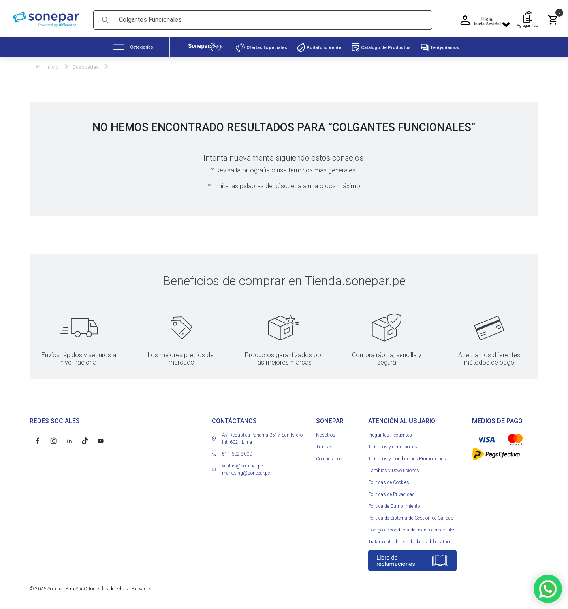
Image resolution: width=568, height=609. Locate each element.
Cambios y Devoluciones (393, 468)
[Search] (273, 17)
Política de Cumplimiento (394, 504)
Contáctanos (329, 456)
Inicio (47, 65)
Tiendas (324, 444)
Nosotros (325, 432)
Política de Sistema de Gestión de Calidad (410, 515)
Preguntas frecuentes (390, 432)
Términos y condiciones (392, 444)
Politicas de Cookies (388, 480)
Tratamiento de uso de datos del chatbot (409, 539)
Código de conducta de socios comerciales (412, 527)
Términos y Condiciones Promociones (407, 456)
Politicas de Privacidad (391, 492)
